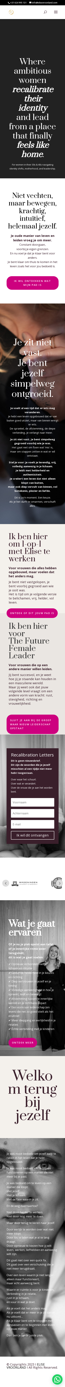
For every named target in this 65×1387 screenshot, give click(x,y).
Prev (5, 883)
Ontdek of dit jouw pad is (32, 613)
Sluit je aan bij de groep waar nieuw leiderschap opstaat (30, 724)
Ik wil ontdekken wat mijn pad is (32, 283)
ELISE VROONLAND (26, 1365)
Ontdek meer (23, 1042)
